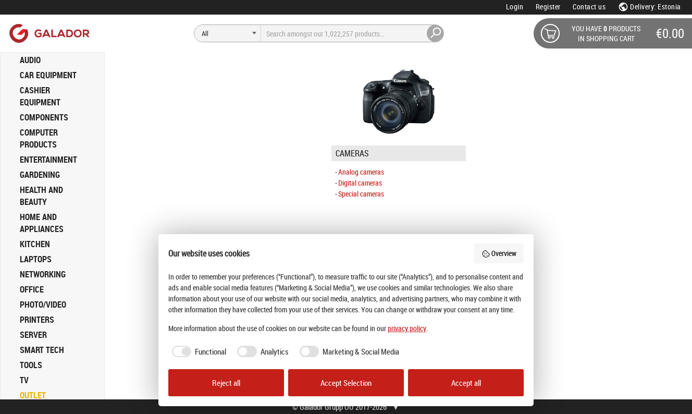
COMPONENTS (44, 117)
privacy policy (407, 328)
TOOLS (31, 365)
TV (24, 380)
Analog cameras (361, 172)
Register (548, 6)
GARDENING (40, 174)
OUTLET (33, 395)
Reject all (226, 383)
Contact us (589, 6)
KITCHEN (35, 244)
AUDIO (30, 60)
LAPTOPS (36, 259)
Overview (499, 253)
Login (515, 6)
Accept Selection (346, 383)
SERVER (33, 334)
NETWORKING (43, 274)
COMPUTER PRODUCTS (39, 138)
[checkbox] (197, 352)
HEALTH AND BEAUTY (41, 196)
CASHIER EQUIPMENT (40, 96)
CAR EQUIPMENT (48, 75)
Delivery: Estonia (649, 6)
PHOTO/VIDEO (43, 304)
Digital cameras (360, 183)
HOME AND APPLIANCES (42, 223)
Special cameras (361, 194)
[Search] (227, 33)
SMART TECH (42, 350)
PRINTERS (37, 319)
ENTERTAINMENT (48, 159)
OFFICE (32, 289)
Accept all (466, 383)
